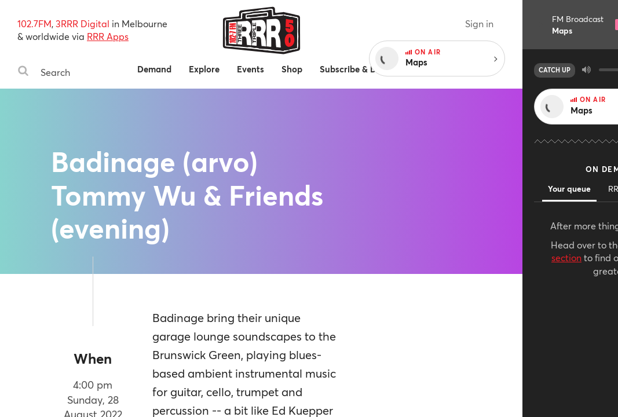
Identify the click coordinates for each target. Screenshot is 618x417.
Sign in (575, 23)
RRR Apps (108, 36)
